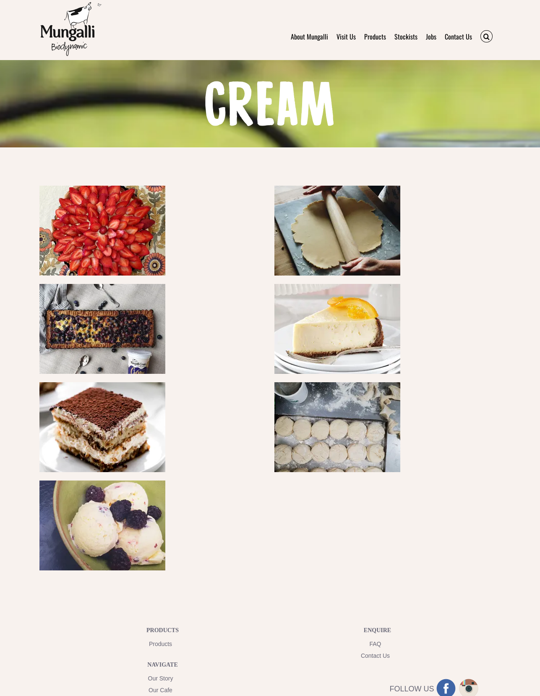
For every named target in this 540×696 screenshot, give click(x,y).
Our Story (160, 678)
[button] (486, 36)
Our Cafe (160, 690)
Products (160, 644)
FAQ (375, 644)
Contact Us (375, 655)
